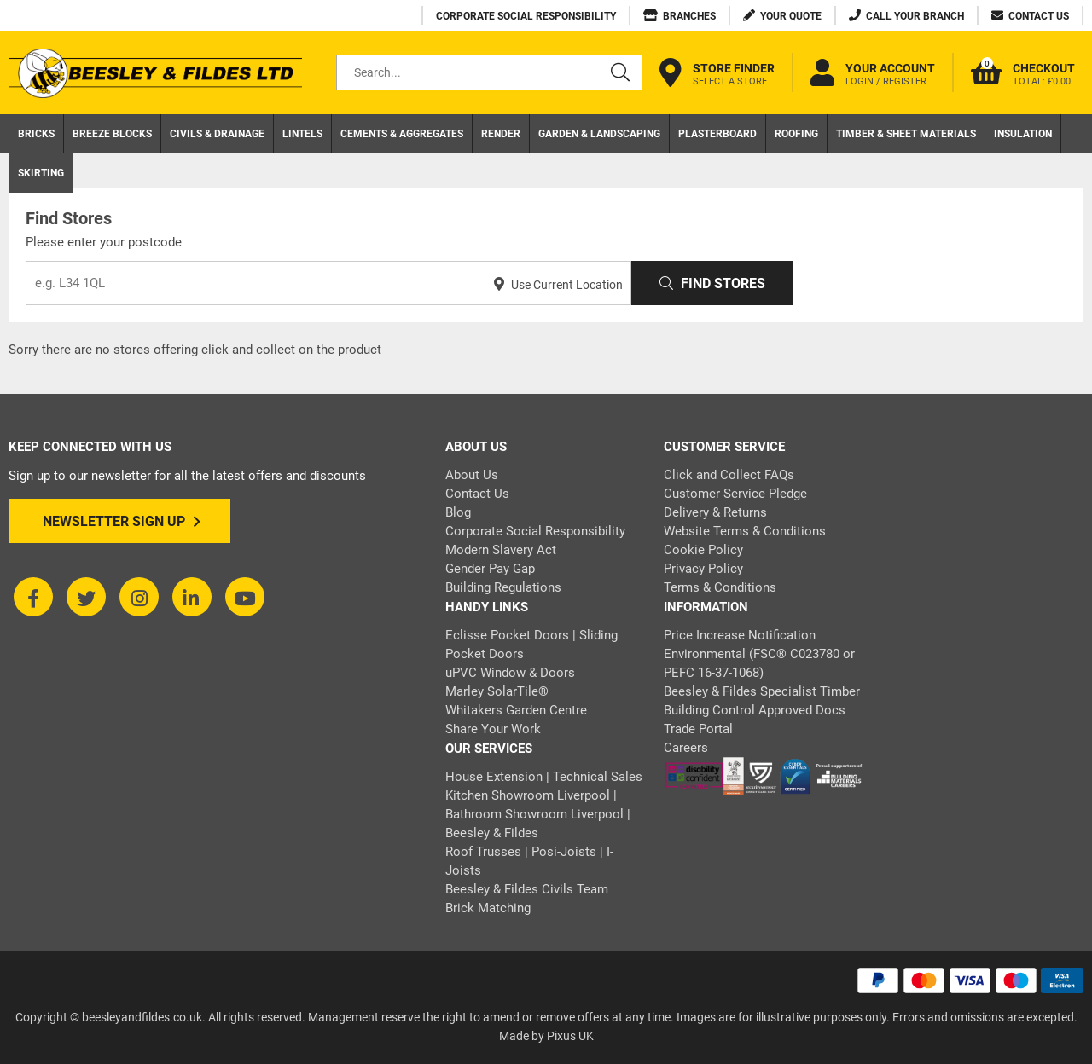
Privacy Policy (703, 568)
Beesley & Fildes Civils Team (526, 889)
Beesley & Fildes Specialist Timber (762, 691)
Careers (686, 747)
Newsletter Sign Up (121, 521)
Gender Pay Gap (490, 568)
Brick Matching (488, 908)
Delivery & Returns (715, 512)
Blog (458, 512)
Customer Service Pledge (735, 493)
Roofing (796, 134)
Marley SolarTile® (497, 691)
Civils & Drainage (217, 134)
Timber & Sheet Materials (906, 134)
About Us (471, 475)
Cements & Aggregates (401, 134)
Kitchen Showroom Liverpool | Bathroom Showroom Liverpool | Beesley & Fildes (537, 814)
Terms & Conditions (720, 587)
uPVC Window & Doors (510, 672)
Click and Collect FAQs (729, 475)
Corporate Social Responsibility (535, 531)
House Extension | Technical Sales (543, 776)
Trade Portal (698, 729)
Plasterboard (717, 134)
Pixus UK (570, 1036)
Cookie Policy (703, 550)
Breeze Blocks (112, 134)
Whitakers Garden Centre (516, 710)
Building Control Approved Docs (754, 710)
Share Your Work (493, 729)
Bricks (36, 134)
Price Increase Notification (740, 635)
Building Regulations (503, 587)
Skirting (41, 173)
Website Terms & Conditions (745, 531)
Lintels (302, 134)
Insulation (1023, 134)
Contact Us (477, 493)
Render (500, 134)
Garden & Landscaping (599, 134)
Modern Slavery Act (500, 550)
